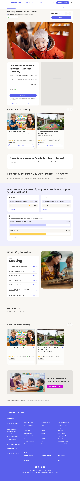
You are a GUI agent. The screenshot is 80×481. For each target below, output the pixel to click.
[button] (13, 344)
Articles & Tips (11, 442)
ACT (25, 438)
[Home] (8, 400)
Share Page (15, 103)
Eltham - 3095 (61, 433)
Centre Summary (11, 7)
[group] (21, 121)
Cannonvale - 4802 (63, 441)
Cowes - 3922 (61, 430)
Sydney (43, 425)
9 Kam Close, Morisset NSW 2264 (45, 135)
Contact (28, 412)
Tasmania (26, 444)
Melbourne (43, 428)
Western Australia (28, 436)
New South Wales (14, 400)
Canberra (43, 438)
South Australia (28, 433)
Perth (42, 436)
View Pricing (45, 209)
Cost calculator (11, 434)
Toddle (59, 460)
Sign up (10, 423)
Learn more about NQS (14, 238)
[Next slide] (32, 121)
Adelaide (43, 433)
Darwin (42, 441)
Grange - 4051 (61, 428)
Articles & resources (46, 455)
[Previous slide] (10, 121)
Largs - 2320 (61, 438)
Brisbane (43, 430)
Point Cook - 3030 (62, 444)
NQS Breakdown (47, 7)
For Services (12, 449)
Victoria (26, 428)
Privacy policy (47, 470)
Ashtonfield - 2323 (62, 425)
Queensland (27, 430)
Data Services (27, 458)
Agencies (26, 460)
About (22, 412)
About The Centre (26, 7)
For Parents (12, 418)
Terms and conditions (35, 470)
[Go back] (8, 2)
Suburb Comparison (37, 7)
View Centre (21, 145)
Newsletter (44, 458)
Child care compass (12, 436)
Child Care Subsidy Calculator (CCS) (12, 430)
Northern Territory (29, 441)
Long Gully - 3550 (62, 436)
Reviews (19, 7)
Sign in (16, 423)
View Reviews (12, 209)
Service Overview (28, 455)
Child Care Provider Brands (14, 444)
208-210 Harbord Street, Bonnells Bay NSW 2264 (19, 134)
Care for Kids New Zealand (64, 458)
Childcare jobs (61, 455)
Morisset (23, 400)
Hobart (43, 444)
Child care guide (11, 439)
